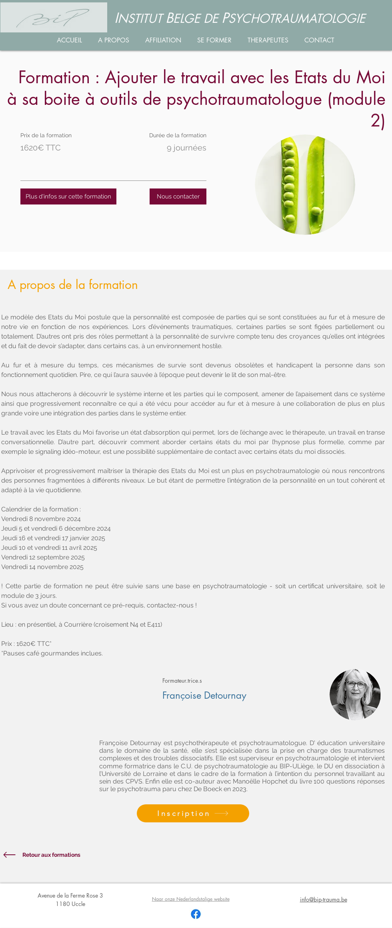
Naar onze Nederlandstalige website (191, 899)
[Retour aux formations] (57, 855)
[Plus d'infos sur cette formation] (68, 196)
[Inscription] (193, 813)
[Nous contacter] (178, 196)
